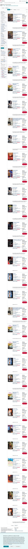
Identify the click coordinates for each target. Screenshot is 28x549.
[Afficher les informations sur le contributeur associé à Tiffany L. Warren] (15, 136)
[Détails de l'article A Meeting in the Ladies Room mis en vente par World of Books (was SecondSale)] (10, 17)
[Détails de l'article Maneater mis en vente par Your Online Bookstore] (10, 361)
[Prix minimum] (2, 56)
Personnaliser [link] (18, 546)
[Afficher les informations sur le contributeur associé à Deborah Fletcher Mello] (16, 50)
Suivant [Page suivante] (16, 525)
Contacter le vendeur (15, 39)
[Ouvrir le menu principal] (1, 2)
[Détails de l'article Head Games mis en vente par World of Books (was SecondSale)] (10, 208)
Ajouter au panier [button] (25, 25)
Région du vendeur (3, 64)
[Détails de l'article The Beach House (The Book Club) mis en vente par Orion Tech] (10, 462)
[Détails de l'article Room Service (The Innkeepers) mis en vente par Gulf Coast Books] (10, 328)
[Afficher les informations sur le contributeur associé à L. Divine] (14, 241)
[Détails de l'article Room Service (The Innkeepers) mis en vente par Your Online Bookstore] (10, 395)
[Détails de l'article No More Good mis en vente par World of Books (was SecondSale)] (10, 512)
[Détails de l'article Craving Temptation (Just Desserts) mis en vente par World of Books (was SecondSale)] (10, 52)
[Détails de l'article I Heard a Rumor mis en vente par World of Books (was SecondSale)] (10, 174)
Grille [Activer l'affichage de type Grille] (11, 9)
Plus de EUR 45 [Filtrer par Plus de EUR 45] (3, 53)
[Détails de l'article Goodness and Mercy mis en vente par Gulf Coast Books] (10, 445)
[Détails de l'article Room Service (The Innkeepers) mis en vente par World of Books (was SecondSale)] (10, 69)
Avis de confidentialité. (9, 544)
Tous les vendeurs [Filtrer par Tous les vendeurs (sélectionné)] (4, 68)
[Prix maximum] (2, 57)
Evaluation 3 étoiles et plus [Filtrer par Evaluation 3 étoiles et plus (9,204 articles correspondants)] (4, 73)
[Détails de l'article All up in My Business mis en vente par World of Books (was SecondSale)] (10, 378)
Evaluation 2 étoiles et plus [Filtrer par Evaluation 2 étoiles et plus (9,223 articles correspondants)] (4, 70)
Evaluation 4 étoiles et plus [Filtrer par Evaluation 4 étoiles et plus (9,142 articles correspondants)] (4, 75)
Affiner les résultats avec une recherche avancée (12, 5)
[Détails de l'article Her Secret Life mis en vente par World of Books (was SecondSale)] (10, 104)
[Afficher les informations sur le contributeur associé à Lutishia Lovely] (14, 376)
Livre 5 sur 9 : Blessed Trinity (16, 492)
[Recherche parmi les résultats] (17, 12)
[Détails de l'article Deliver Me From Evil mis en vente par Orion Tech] (10, 479)
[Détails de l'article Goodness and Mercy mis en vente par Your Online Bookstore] (10, 495)
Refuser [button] (12, 546)
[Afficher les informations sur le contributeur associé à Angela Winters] (15, 410)
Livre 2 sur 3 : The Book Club (16, 460)
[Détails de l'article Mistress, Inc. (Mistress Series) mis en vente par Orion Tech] (10, 260)
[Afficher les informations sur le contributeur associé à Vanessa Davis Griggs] (15, 493)
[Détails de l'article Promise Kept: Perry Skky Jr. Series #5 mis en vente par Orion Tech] (10, 429)
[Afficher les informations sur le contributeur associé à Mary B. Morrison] (15, 274)
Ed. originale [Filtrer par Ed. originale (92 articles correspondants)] (3, 39)
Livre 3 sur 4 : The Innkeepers (16, 85)
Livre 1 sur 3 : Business (15, 375)
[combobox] (15, 2)
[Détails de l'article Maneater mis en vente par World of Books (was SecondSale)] (10, 277)
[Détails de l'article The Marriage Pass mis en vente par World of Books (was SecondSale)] (10, 156)
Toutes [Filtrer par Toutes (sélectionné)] (2, 33)
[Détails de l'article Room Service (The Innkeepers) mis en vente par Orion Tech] (10, 345)
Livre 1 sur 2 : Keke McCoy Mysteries (17, 240)
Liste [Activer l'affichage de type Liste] (9, 9)
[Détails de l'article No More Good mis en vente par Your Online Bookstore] (10, 412)
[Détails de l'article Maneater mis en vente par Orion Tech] (10, 294)
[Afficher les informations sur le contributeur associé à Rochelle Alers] (14, 86)
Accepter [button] (6, 546)
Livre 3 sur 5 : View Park (15, 409)
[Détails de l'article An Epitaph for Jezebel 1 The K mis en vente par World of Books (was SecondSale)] (10, 243)
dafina (4, 5)
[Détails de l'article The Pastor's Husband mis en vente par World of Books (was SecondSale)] (10, 226)
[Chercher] (27, 2)
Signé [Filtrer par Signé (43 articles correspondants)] (2, 40)
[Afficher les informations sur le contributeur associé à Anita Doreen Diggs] (15, 32)
